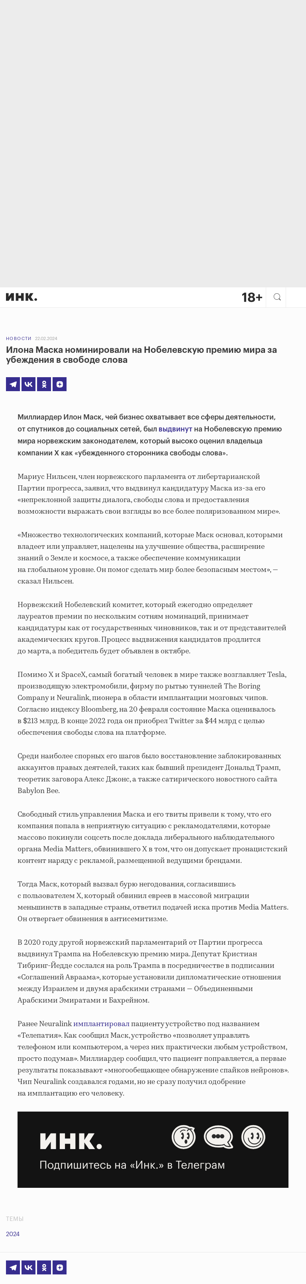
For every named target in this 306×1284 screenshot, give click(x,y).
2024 (13, 1234)
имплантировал (101, 1024)
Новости (19, 338)
